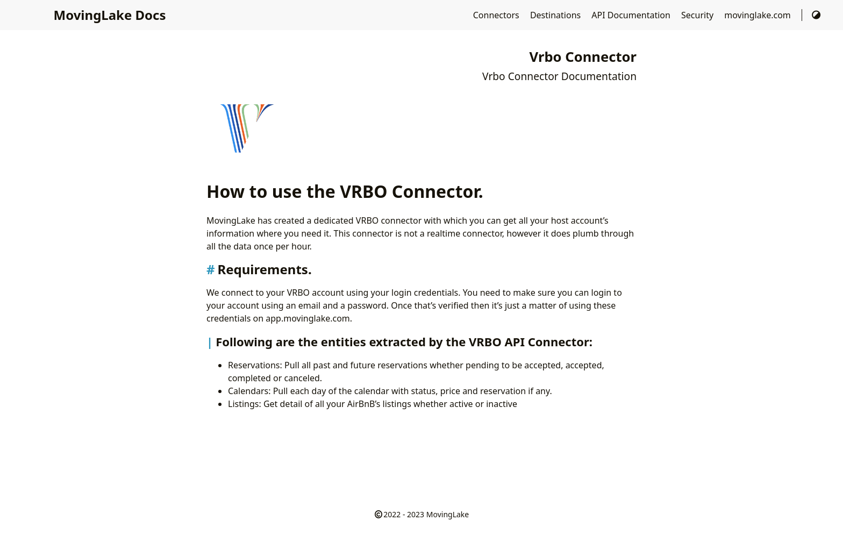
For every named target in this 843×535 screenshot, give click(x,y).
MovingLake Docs (110, 15)
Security (698, 15)
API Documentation (632, 15)
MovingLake (447, 514)
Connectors (497, 15)
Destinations (556, 15)
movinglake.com (758, 15)
